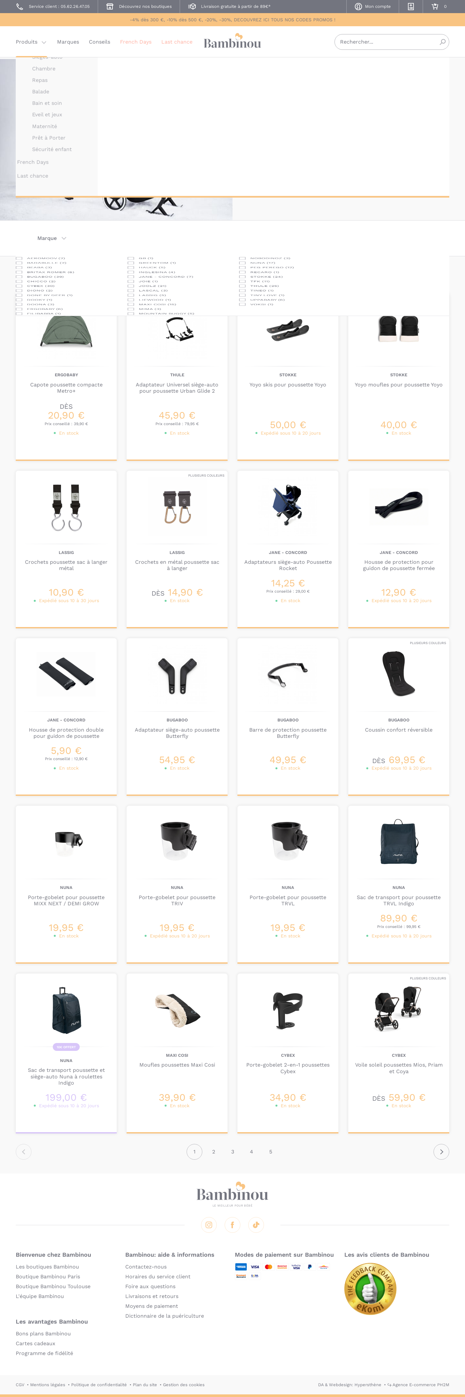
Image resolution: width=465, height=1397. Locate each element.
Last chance (176, 44)
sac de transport (415, 130)
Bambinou (232, 43)
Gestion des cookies (184, 1384)
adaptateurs (392, 114)
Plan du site (145, 1384)
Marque (47, 238)
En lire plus (263, 170)
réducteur (299, 122)
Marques (68, 44)
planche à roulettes (366, 130)
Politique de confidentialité (99, 1384)
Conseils (99, 44)
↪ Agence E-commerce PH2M (418, 1384)
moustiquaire (295, 130)
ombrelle (326, 130)
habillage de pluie (372, 122)
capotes (273, 122)
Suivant (441, 1152)
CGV (20, 1384)
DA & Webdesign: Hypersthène (349, 1384)
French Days (136, 44)
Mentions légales (47, 1384)
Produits (26, 44)
